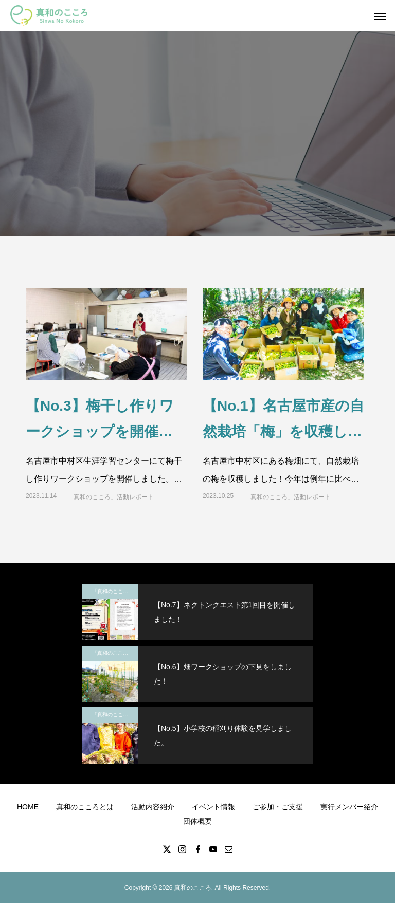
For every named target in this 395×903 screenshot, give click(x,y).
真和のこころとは (85, 807)
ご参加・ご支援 (278, 807)
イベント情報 (213, 807)
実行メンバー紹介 (349, 807)
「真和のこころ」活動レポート (110, 497)
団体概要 (197, 821)
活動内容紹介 (152, 807)
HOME (28, 807)
